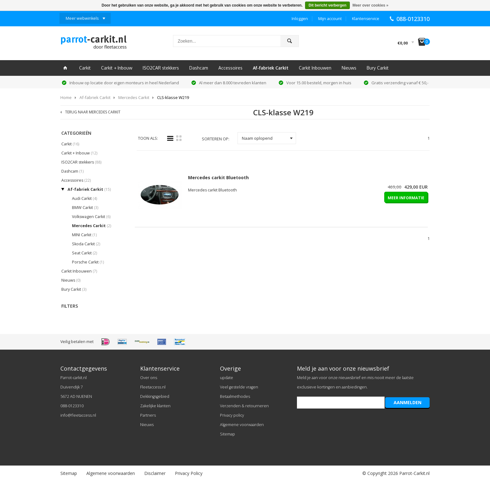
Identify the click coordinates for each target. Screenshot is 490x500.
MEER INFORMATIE (406, 198)
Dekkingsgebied (154, 396)
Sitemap (227, 434)
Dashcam (198, 67)
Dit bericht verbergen (327, 5)
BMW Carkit (85, 207)
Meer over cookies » (370, 5)
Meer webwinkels (82, 18)
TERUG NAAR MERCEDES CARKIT (92, 112)
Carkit (85, 67)
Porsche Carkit (88, 262)
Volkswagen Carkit (91, 216)
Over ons (148, 377)
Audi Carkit (84, 198)
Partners (148, 415)
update (226, 377)
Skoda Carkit (86, 244)
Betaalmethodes (235, 396)
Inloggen (300, 18)
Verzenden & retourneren (244, 406)
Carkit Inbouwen (315, 67)
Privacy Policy (188, 473)
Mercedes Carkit (133, 97)
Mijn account (330, 18)
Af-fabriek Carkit (270, 67)
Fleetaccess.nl (153, 387)
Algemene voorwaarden (242, 424)
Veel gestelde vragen (239, 387)
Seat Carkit (84, 253)
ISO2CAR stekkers (161, 67)
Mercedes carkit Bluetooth (218, 177)
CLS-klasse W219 (173, 97)
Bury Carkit (378, 67)
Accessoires (230, 67)
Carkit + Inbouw (116, 67)
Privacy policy (232, 415)
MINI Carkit (84, 234)
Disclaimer (155, 473)
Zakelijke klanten (155, 406)
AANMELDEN (407, 402)
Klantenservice (365, 18)
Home (66, 97)
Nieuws (349, 67)
